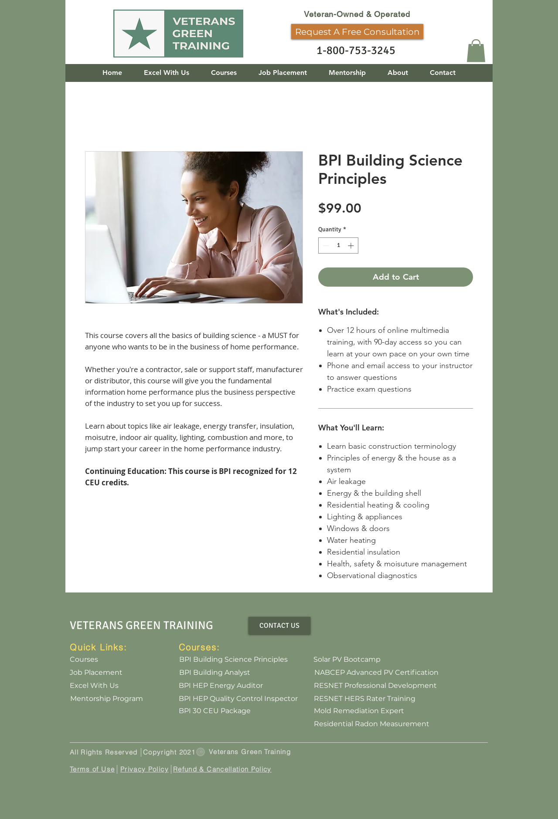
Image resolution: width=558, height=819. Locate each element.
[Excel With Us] (94, 685)
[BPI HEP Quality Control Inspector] (238, 698)
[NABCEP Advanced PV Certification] (376, 672)
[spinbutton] (338, 245)
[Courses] (84, 659)
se (111, 769)
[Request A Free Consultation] (357, 31)
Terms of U (88, 769)
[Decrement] (325, 245)
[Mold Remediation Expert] (359, 710)
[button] (476, 50)
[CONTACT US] (279, 625)
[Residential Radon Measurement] (371, 724)
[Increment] (351, 245)
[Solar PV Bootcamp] (347, 659)
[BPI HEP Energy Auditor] (221, 685)
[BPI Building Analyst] (214, 672)
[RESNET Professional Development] (375, 685)
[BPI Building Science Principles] (233, 659)
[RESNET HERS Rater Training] (364, 698)
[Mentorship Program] (106, 698)
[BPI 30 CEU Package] (215, 710)
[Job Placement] (96, 672)
